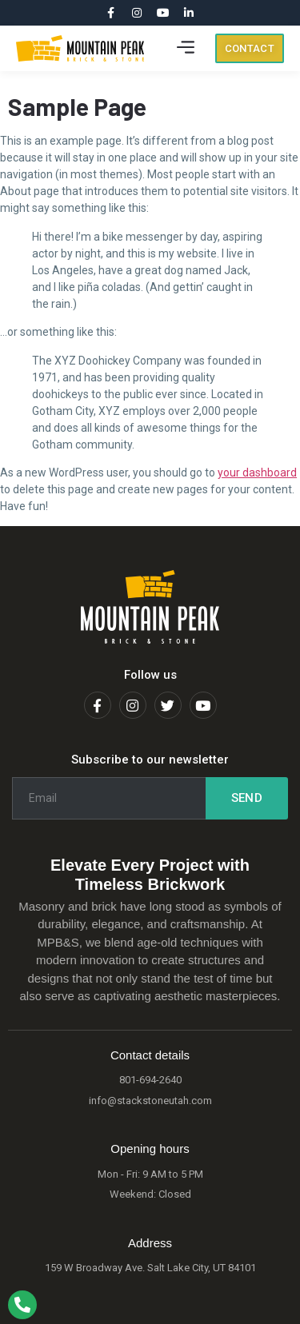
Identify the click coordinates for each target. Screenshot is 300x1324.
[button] (186, 48)
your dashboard (257, 472)
